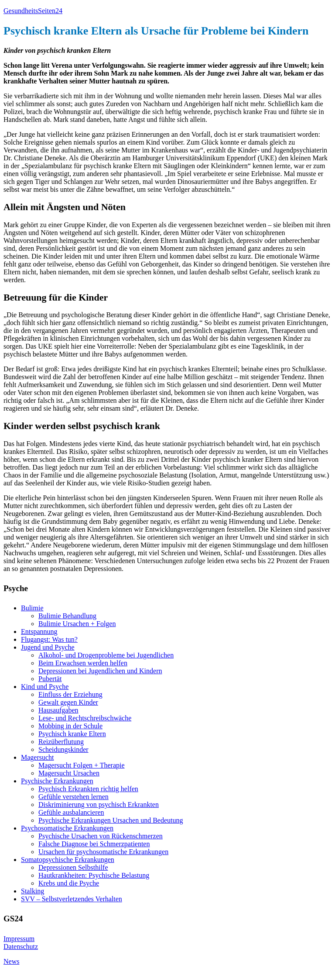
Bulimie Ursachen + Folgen (77, 623)
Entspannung (39, 631)
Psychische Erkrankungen (57, 781)
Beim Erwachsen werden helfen (82, 663)
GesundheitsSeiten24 (32, 10)
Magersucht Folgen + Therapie (81, 765)
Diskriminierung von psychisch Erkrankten (98, 804)
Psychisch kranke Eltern (72, 733)
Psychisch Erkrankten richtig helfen (88, 789)
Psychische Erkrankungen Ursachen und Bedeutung (110, 820)
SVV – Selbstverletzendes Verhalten (71, 899)
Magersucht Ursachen (68, 773)
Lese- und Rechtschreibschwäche (84, 718)
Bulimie (32, 608)
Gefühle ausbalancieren (71, 812)
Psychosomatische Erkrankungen (67, 828)
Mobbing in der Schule (70, 726)
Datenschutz (20, 946)
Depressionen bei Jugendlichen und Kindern (100, 671)
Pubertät (50, 678)
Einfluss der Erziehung (70, 694)
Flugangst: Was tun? (49, 639)
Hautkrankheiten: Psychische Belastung (93, 875)
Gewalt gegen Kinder (68, 702)
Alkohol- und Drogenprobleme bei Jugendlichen (106, 655)
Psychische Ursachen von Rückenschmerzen (100, 836)
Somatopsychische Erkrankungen (67, 859)
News (11, 961)
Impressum (18, 938)
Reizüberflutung (61, 741)
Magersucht (37, 757)
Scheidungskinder (63, 749)
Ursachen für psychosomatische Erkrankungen (103, 851)
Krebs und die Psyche (68, 883)
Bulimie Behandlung (67, 615)
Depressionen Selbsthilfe (73, 867)
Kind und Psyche (44, 686)
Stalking (32, 891)
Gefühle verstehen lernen (73, 796)
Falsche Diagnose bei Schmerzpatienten (94, 844)
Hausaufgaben (58, 710)
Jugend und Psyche (48, 647)
